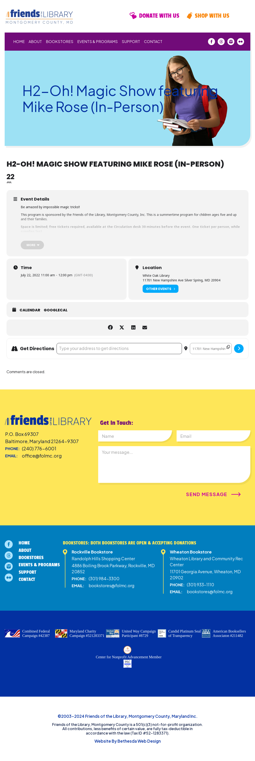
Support (131, 41)
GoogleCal (55, 310)
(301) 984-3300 (104, 578)
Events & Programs (97, 41)
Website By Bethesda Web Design (127, 741)
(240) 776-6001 (39, 448)
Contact (153, 41)
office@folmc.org (42, 455)
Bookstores (59, 41)
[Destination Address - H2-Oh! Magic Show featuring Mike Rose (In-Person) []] (211, 348)
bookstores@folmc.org (111, 585)
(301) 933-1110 (200, 584)
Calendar (30, 310)
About (35, 41)
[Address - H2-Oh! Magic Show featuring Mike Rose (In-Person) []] (119, 348)
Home (19, 41)
